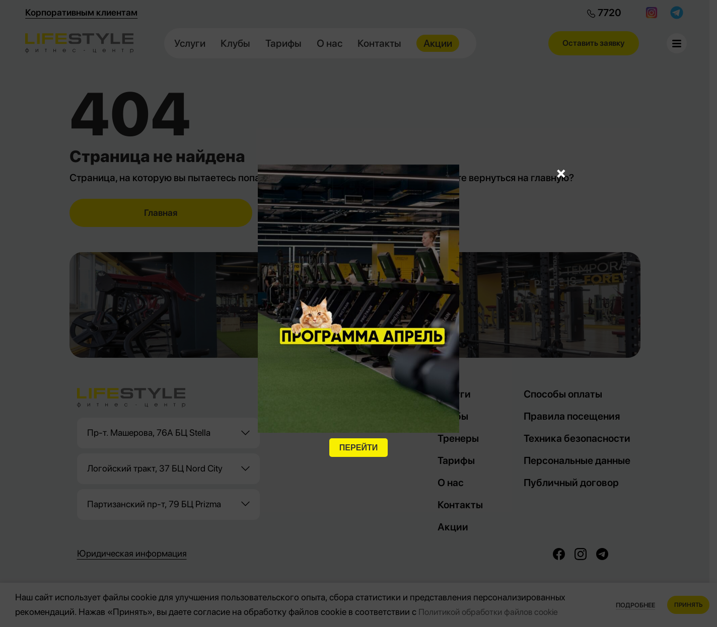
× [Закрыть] (561, 172)
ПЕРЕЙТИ (358, 447)
